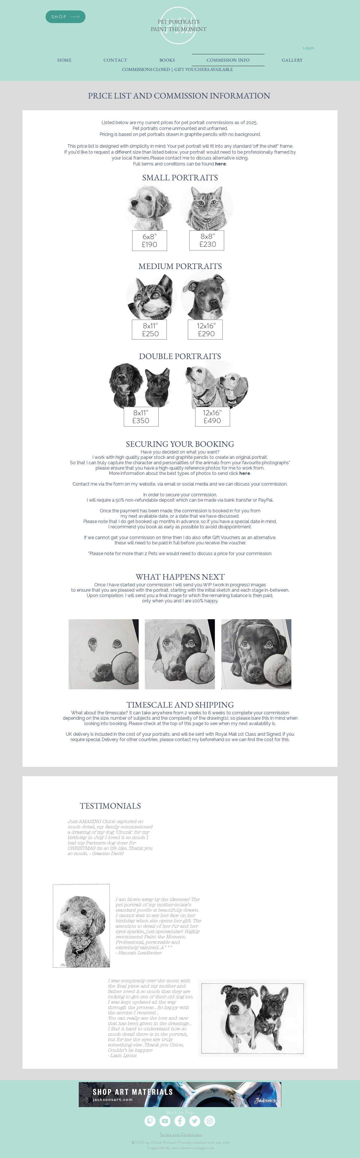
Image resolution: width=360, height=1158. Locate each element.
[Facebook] (179, 1121)
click (239, 473)
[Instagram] (209, 1121)
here (220, 164)
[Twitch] (150, 1121)
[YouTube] (164, 1121)
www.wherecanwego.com (193, 1147)
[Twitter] (194, 1121)
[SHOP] (66, 16)
